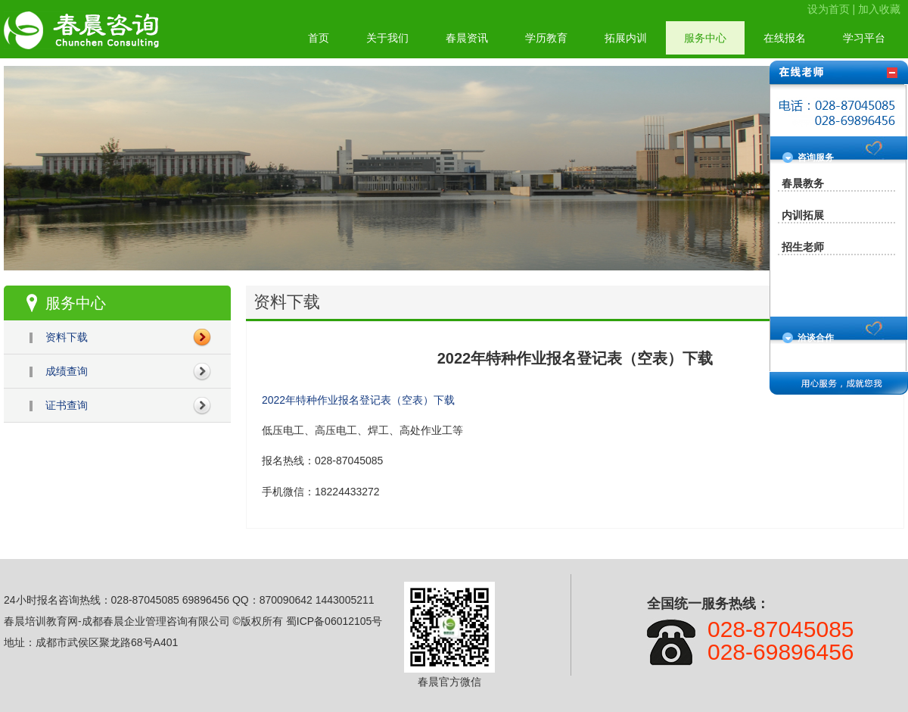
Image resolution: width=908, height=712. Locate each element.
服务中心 (705, 38)
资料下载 (66, 337)
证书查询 (66, 405)
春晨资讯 (467, 38)
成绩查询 (66, 371)
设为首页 (828, 9)
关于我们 (387, 38)
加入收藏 (879, 9)
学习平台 (864, 38)
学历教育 (546, 38)
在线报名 (784, 38)
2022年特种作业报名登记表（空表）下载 (358, 400)
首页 (318, 38)
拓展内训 (626, 38)
